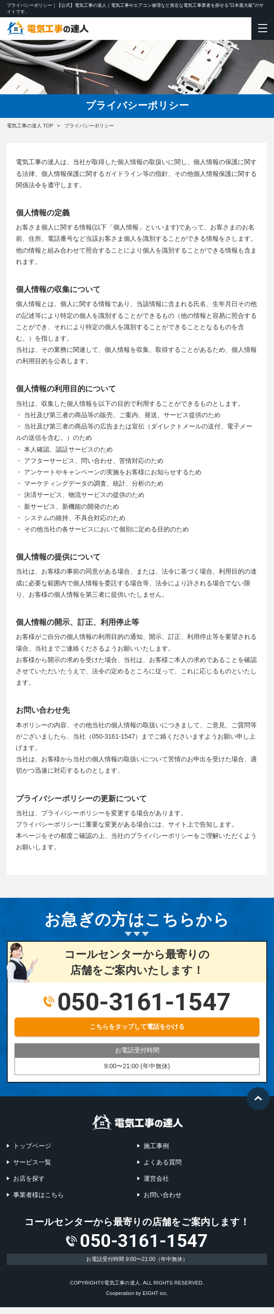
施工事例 (156, 1145)
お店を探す (29, 1178)
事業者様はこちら (38, 1194)
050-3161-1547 (144, 1244)
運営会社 (156, 1178)
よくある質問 (163, 1162)
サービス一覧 (32, 1162)
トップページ (32, 1145)
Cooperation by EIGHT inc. (137, 1300)
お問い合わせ (163, 1194)
